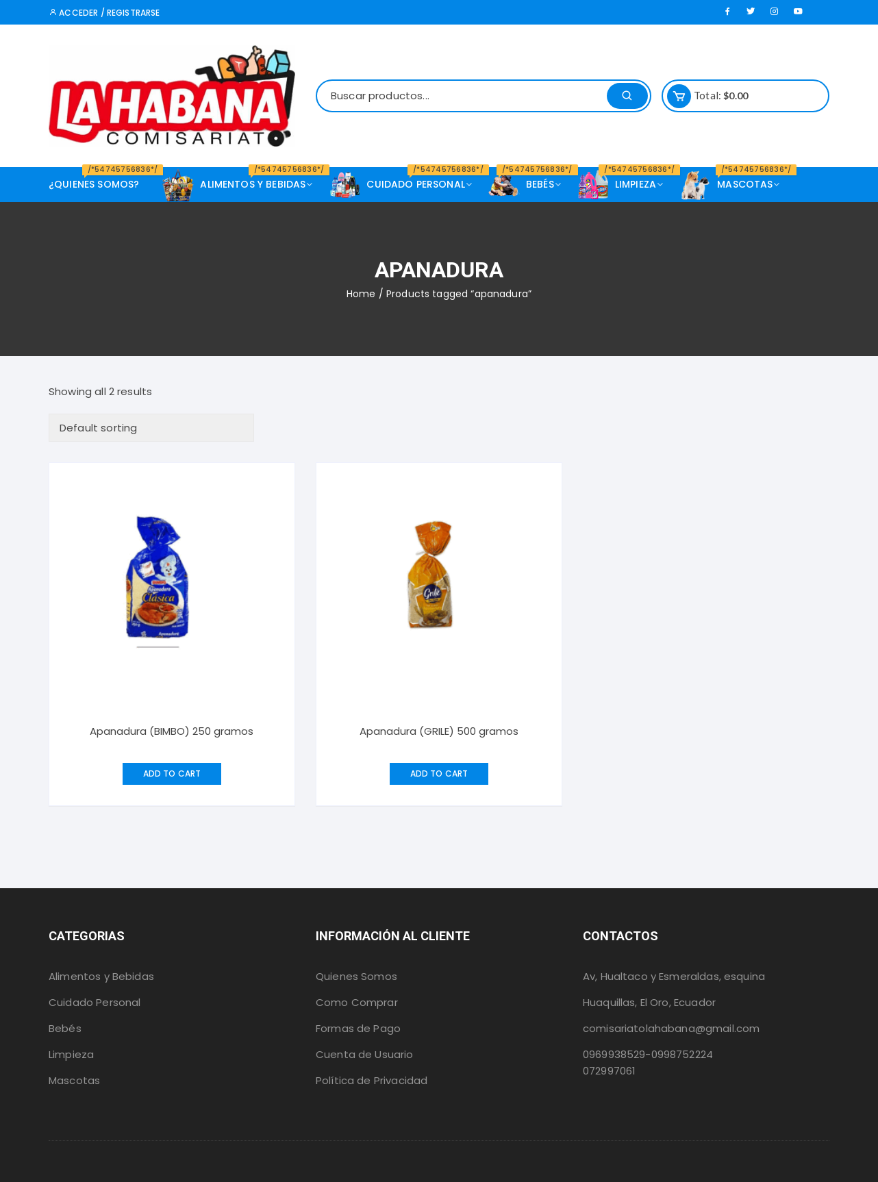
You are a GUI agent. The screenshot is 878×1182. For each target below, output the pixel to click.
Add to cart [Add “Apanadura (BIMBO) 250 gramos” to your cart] (172, 773)
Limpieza (71, 1054)
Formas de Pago (358, 1028)
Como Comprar (357, 1002)
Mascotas (74, 1080)
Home (361, 294)
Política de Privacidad (371, 1080)
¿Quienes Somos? (99, 179)
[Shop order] (151, 428)
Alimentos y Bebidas (101, 976)
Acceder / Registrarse (104, 12)
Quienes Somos (356, 976)
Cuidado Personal (94, 1002)
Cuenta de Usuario (365, 1054)
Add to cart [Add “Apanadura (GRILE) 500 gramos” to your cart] (439, 773)
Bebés (65, 1028)
